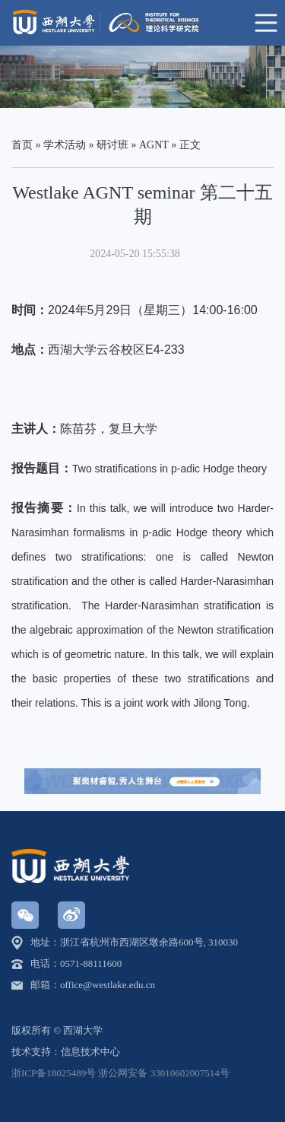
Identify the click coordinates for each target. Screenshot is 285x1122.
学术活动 (64, 145)
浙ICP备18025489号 (53, 1073)
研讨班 (112, 145)
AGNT (154, 145)
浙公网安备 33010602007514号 (163, 1073)
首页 (22, 145)
